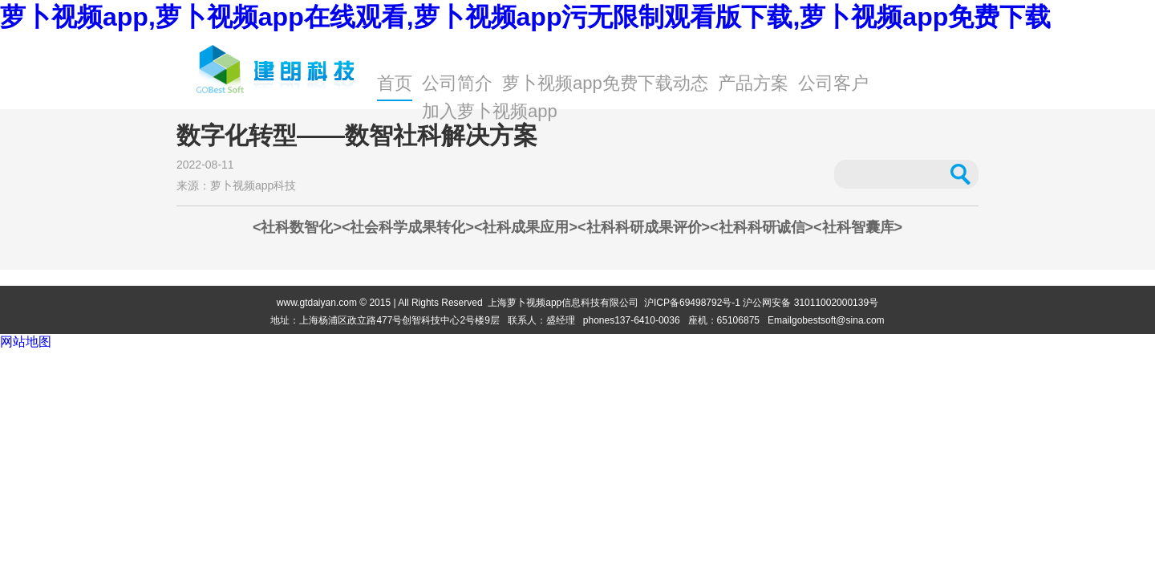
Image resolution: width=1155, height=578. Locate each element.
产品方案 (753, 83)
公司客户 (833, 83)
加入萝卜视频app (489, 111)
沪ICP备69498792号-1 (692, 302)
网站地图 (25, 341)
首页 (394, 83)
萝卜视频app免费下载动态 (605, 83)
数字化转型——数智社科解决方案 (356, 135)
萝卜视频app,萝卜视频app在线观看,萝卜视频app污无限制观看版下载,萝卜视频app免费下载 (525, 16)
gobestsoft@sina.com (838, 320)
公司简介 (457, 83)
